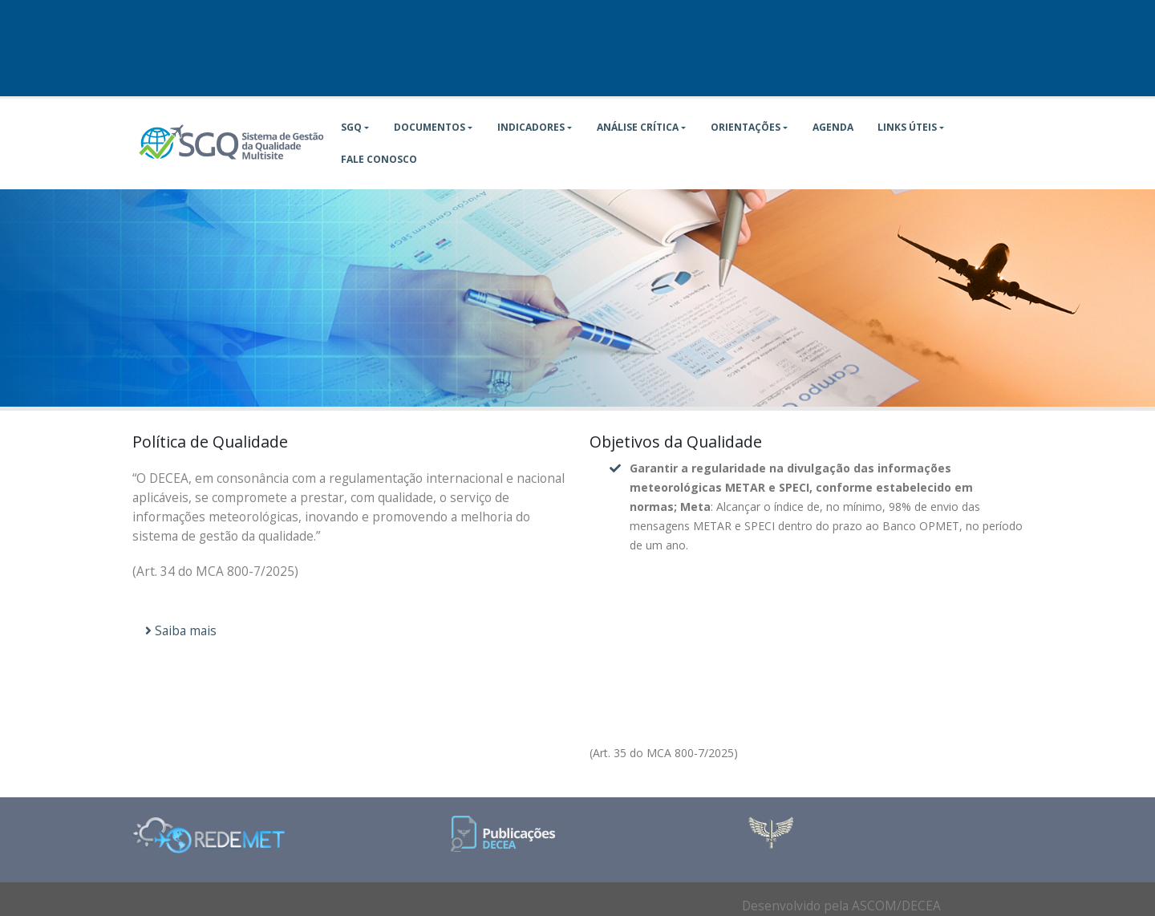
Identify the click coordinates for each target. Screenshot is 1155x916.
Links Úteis (907, 127)
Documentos (429, 127)
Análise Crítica (638, 127)
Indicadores (531, 127)
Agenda (833, 127)
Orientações (745, 127)
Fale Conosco (379, 159)
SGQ (351, 127)
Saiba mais (181, 630)
